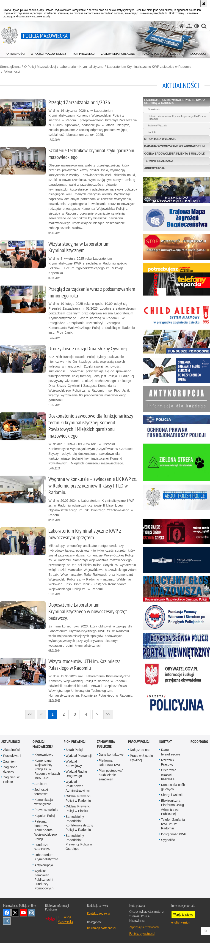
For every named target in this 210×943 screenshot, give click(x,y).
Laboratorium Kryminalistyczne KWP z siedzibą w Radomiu (149, 66)
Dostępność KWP (173, 834)
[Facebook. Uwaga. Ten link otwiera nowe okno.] (7, 912)
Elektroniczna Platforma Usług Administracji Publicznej (172, 807)
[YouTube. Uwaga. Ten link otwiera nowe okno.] (23, 912)
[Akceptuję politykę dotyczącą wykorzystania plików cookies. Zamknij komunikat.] (203, 3)
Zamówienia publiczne (106, 744)
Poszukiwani (12, 756)
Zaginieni (9, 761)
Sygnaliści (168, 840)
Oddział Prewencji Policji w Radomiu (78, 798)
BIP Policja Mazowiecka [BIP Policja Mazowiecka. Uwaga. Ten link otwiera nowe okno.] (65, 919)
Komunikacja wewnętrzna (43, 802)
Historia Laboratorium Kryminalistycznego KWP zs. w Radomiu (177, 117)
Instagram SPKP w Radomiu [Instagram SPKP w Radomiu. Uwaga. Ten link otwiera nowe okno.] (7, 921)
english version (180, 922)
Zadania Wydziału (157, 125)
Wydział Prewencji (78, 756)
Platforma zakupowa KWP (110, 763)
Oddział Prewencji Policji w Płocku (78, 808)
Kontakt (152, 132)
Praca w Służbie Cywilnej (141, 758)
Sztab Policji (74, 750)
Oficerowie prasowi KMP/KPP (168, 774)
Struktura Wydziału (160, 139)
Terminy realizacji (159, 161)
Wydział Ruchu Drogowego (76, 774)
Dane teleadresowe (170, 752)
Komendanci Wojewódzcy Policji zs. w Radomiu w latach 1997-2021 (47, 769)
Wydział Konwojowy (74, 764)
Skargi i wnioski (172, 795)
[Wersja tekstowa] (196, 26)
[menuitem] (15, 53)
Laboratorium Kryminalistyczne (81, 66)
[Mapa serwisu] (189, 26)
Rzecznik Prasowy (167, 762)
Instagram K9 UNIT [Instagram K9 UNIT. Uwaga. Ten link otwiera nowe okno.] (31, 912)
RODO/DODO (199, 741)
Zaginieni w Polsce (11, 779)
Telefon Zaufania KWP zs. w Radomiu (173, 824)
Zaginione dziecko (10, 769)
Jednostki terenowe (41, 792)
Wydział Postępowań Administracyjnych (78, 786)
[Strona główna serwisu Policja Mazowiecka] (181, 26)
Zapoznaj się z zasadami (144, 927)
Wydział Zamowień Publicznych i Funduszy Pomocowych (43, 879)
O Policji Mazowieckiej (40, 66)
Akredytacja (154, 168)
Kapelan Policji (44, 816)
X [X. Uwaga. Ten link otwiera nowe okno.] (15, 912)
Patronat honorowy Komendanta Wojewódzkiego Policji (45, 830)
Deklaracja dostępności (101, 928)
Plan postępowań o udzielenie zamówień (111, 775)
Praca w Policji (139, 741)
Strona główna (10, 66)
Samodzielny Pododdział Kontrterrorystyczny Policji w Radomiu (79, 823)
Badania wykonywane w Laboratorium (174, 146)
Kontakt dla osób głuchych (173, 787)
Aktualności (12, 71)
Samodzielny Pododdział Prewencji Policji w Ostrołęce (79, 842)
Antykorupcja (43, 865)
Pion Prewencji (75, 741)
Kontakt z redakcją (98, 913)
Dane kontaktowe (111, 754)
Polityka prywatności (142, 933)
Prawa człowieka (46, 810)
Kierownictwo (43, 754)
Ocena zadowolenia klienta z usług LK (174, 153)
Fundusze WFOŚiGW (42, 847)
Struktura (40, 784)
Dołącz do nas (140, 750)
